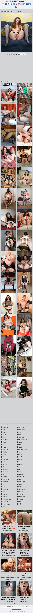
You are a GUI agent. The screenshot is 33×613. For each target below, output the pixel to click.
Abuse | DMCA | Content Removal (12, 607)
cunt (3, 474)
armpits (4, 432)
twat (19, 486)
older (19, 454)
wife (19, 504)
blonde (4, 457)
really (19, 464)
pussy (20, 462)
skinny (20, 474)
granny (4, 496)
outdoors (20, 457)
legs (19, 434)
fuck (3, 486)
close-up (4, 469)
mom (19, 447)
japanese (21, 429)
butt (3, 462)
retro (19, 469)
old (19, 452)
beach (4, 447)
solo (19, 479)
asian (3, 434)
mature (20, 442)
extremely (5, 481)
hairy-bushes (6, 499)
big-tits (4, 452)
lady (19, 432)
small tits (20, 477)
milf (19, 444)
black (3, 454)
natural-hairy (22, 449)
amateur (4, 427)
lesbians (20, 437)
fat (2, 484)
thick (19, 484)
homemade (5, 504)
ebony (4, 477)
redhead (20, 467)
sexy (19, 472)
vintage (20, 499)
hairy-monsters (6, 501)
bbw (3, 444)
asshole (4, 439)
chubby (4, 464)
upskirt (20, 491)
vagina (20, 494)
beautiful (4, 449)
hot (3, 506)
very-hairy (21, 496)
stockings (21, 481)
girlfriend (4, 489)
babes (4, 442)
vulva (19, 501)
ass (3, 437)
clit (2, 467)
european (5, 479)
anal (3, 429)
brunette (4, 459)
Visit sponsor (21, 54)
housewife (21, 427)
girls (3, 491)
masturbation (22, 439)
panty (19, 459)
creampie (4, 472)
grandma (4, 494)
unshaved (21, 489)
